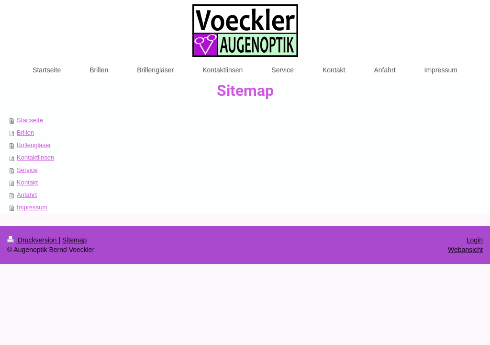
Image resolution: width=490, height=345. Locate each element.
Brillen (25, 132)
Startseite (30, 120)
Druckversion (32, 240)
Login (475, 240)
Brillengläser (34, 145)
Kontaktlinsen (35, 157)
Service (27, 169)
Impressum (32, 207)
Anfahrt (27, 194)
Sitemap (74, 240)
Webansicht (465, 249)
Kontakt (27, 182)
